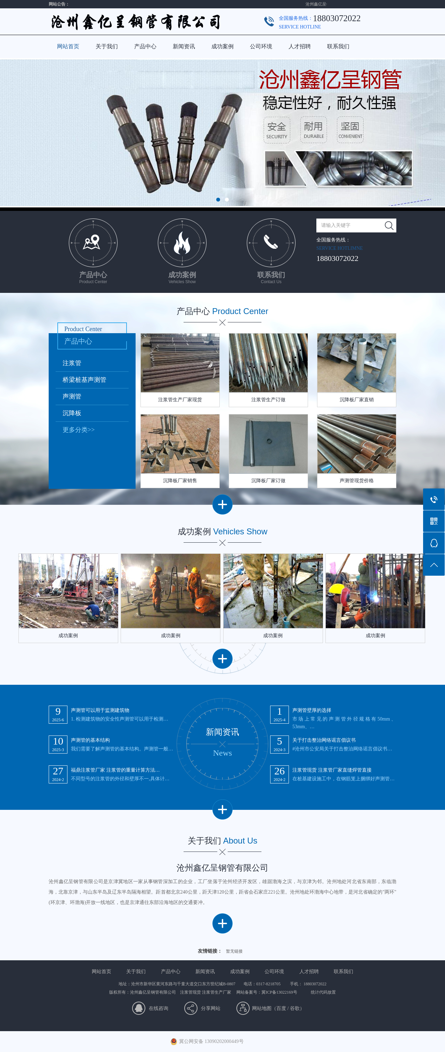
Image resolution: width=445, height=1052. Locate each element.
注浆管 (72, 363)
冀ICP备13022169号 (279, 992)
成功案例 (222, 46)
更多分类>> (79, 429)
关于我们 (107, 46)
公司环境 (261, 46)
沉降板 (72, 413)
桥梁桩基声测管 (84, 379)
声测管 (72, 396)
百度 (281, 1008)
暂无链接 (234, 951)
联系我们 (338, 46)
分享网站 (210, 1008)
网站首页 (68, 46)
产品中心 (145, 46)
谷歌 (295, 1008)
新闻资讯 (184, 46)
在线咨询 (158, 1008)
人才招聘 (300, 46)
